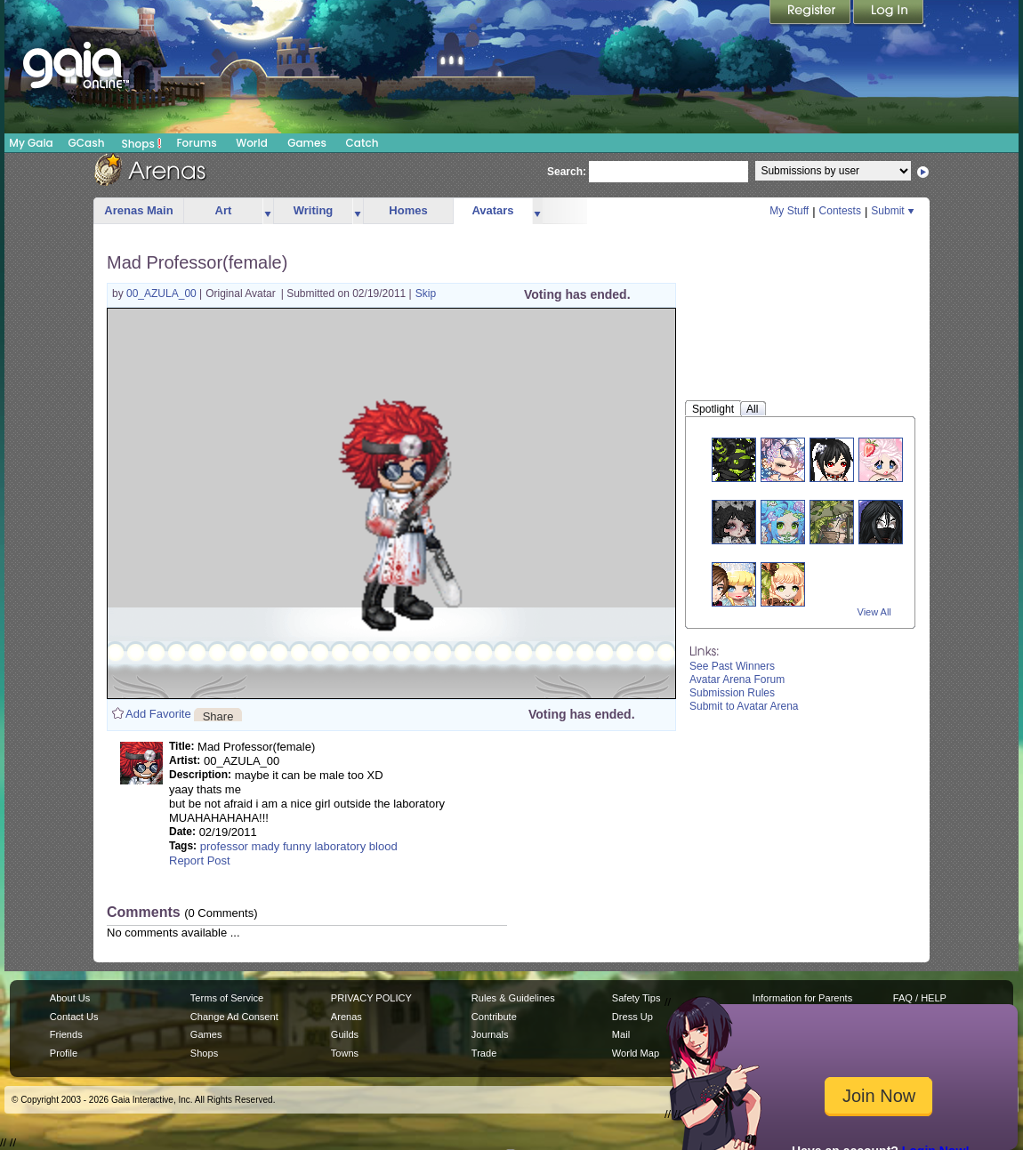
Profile (63, 1053)
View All (874, 612)
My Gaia (30, 142)
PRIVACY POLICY (371, 998)
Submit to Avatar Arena (744, 706)
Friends (66, 1034)
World (252, 142)
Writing (314, 210)
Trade (483, 1053)
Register (811, 13)
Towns (344, 1053)
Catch (362, 142)
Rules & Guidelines (513, 998)
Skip (425, 293)
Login (888, 13)
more (267, 211)
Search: (566, 171)
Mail (621, 1034)
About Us (70, 998)
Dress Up (632, 1016)
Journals (490, 1034)
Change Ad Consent (234, 1016)
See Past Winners (732, 666)
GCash (86, 142)
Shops (142, 143)
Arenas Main (138, 210)
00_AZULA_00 (162, 293)
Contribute (494, 1016)
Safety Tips (636, 998)
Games (306, 142)
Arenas (346, 1016)
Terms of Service (226, 998)
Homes (408, 210)
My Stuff (789, 211)
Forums (196, 142)
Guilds (344, 1034)
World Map (635, 1053)
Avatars (492, 210)
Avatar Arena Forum (737, 679)
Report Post (199, 860)
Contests (840, 211)
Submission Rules (732, 693)
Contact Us (74, 1016)
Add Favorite (158, 713)
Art (223, 210)
